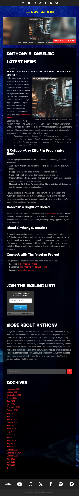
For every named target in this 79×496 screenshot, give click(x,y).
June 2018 (11, 447)
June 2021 (11, 416)
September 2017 (14, 453)
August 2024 (12, 398)
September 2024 (14, 395)
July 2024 (11, 401)
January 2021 (12, 419)
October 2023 (12, 410)
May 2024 (11, 404)
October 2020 (12, 422)
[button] (39, 12)
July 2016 (11, 459)
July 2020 (11, 425)
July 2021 (11, 413)
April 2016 (11, 465)
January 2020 (12, 438)
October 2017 (12, 450)
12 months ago (12, 68)
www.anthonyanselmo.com (29, 270)
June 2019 (11, 441)
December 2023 (13, 407)
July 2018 (11, 444)
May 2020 (11, 431)
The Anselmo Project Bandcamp (33, 267)
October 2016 (12, 456)
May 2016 (11, 462)
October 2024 (12, 392)
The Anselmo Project (28, 264)
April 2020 (11, 435)
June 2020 (11, 428)
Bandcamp (51, 213)
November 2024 (13, 389)
